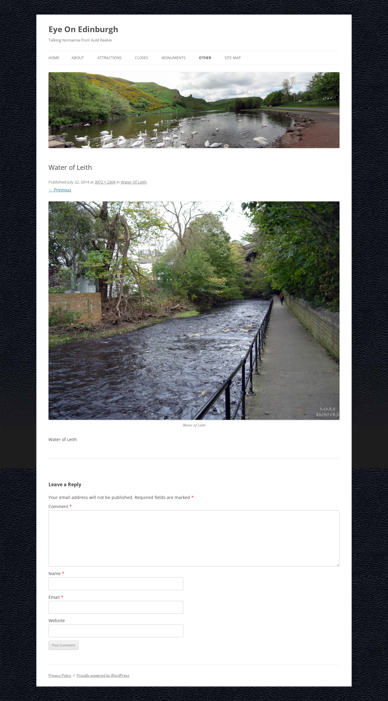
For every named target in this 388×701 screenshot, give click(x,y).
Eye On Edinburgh (83, 29)
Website (56, 620)
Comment (60, 506)
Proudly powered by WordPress (103, 675)
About (78, 57)
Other (205, 57)
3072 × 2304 (105, 182)
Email (55, 597)
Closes (141, 57)
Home (53, 57)
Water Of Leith (134, 182)
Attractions (109, 57)
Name (56, 573)
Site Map (233, 57)
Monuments (174, 57)
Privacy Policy (59, 675)
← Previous (59, 190)
